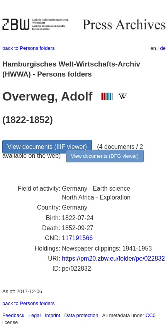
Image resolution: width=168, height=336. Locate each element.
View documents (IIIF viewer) (47, 146)
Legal (35, 315)
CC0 (151, 315)
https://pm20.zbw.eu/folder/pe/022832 (113, 258)
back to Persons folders (28, 48)
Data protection (81, 315)
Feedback (13, 315)
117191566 (77, 238)
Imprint (52, 315)
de (163, 48)
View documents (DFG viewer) (105, 156)
